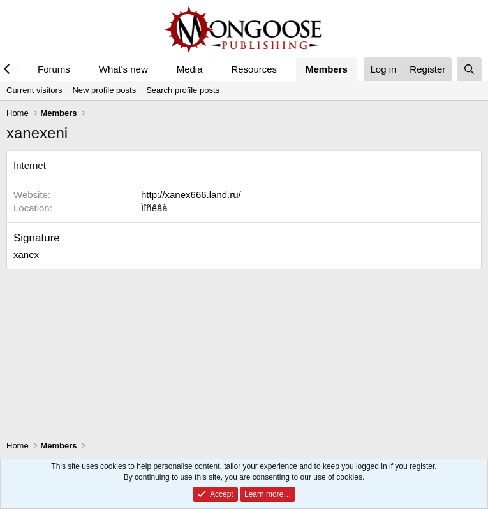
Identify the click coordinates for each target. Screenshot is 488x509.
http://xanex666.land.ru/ (191, 194)
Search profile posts (182, 90)
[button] (80, 69)
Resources (254, 69)
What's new (123, 69)
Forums (54, 69)
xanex (26, 254)
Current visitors (34, 90)
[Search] (469, 69)
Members (327, 69)
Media (190, 69)
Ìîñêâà (154, 208)
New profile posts (104, 90)
